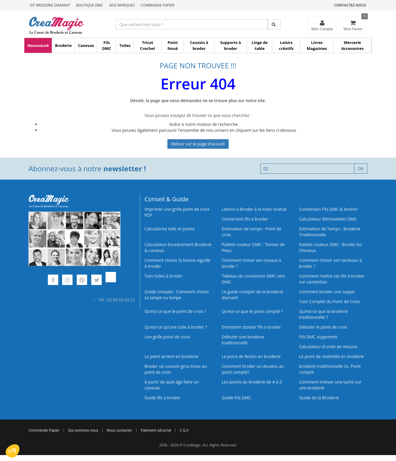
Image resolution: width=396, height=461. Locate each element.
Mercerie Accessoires (352, 45)
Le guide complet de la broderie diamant (252, 294)
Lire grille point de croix (167, 337)
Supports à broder (230, 45)
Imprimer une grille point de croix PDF (176, 212)
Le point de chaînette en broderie (331, 356)
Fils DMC (106, 45)
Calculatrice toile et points (169, 229)
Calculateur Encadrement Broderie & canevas (177, 247)
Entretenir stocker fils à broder (251, 327)
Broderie (63, 45)
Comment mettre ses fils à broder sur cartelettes (331, 279)
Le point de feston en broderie (251, 356)
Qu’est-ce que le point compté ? (252, 311)
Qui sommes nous (83, 430)
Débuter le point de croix (323, 327)
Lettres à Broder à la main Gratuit (254, 209)
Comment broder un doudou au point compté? (253, 369)
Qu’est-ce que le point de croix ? (175, 311)
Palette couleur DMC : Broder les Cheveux (330, 247)
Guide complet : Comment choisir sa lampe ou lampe (176, 294)
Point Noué (172, 45)
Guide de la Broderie (319, 397)
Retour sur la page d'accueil (197, 144)
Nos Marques (122, 5)
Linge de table (260, 45)
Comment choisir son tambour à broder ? (330, 263)
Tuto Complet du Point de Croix (329, 301)
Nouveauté (38, 45)
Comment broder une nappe (327, 291)
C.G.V (184, 430)
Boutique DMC (89, 5)
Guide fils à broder (162, 397)
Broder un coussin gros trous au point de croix (175, 369)
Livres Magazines (317, 45)
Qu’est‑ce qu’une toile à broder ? (175, 327)
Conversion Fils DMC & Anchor (328, 209)
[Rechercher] (274, 24)
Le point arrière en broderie (171, 356)
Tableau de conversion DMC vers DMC (253, 279)
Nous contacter (119, 430)
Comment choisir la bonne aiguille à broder (177, 263)
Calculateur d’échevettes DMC (328, 219)
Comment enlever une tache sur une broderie (330, 385)
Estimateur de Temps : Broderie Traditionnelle (329, 231)
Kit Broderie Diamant (50, 5)
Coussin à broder (199, 45)
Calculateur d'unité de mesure (328, 346)
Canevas (86, 45)
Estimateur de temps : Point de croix (252, 231)
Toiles (125, 45)
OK (361, 168)
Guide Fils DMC (236, 397)
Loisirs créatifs (286, 45)
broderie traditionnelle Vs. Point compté (330, 369)
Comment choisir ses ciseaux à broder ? (251, 263)
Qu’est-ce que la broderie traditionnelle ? (323, 314)
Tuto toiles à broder (163, 276)
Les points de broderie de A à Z (252, 382)
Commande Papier (157, 5)
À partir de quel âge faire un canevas (171, 385)
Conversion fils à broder (245, 219)
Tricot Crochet (147, 45)
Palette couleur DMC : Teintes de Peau (253, 247)
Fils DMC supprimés (318, 337)
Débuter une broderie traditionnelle (243, 340)
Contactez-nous (350, 5)
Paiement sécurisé (156, 430)
